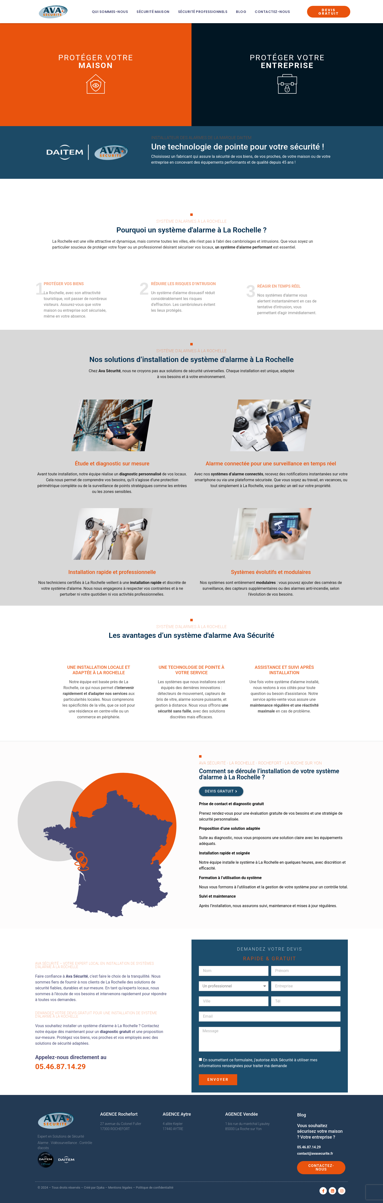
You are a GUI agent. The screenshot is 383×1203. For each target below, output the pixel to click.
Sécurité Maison (153, 11)
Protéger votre (95, 61)
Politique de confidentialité (154, 1187)
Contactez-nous (272, 11)
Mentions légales (120, 1187)
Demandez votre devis (269, 949)
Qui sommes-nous (110, 11)
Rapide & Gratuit (269, 959)
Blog (241, 11)
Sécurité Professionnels (203, 11)
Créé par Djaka (94, 1187)
